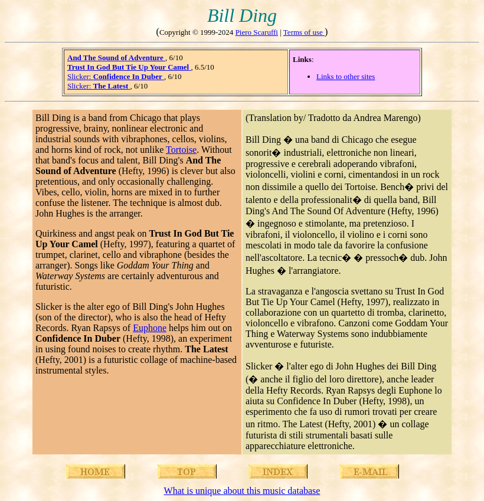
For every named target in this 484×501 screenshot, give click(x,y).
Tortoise (181, 150)
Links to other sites (345, 76)
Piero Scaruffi (257, 32)
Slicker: (115, 76)
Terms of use (304, 32)
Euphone (149, 328)
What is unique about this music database (242, 491)
